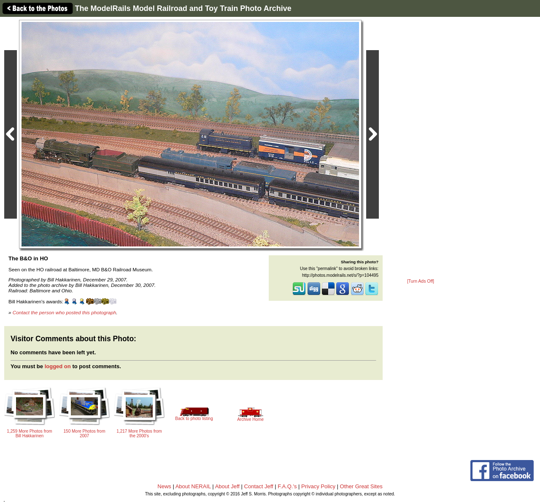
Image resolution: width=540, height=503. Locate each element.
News (164, 486)
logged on (58, 366)
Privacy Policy (318, 486)
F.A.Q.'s (287, 486)
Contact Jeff (258, 486)
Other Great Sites (361, 486)
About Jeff (227, 486)
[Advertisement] (420, 148)
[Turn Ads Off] (420, 281)
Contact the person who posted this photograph (64, 312)
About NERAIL (193, 486)
